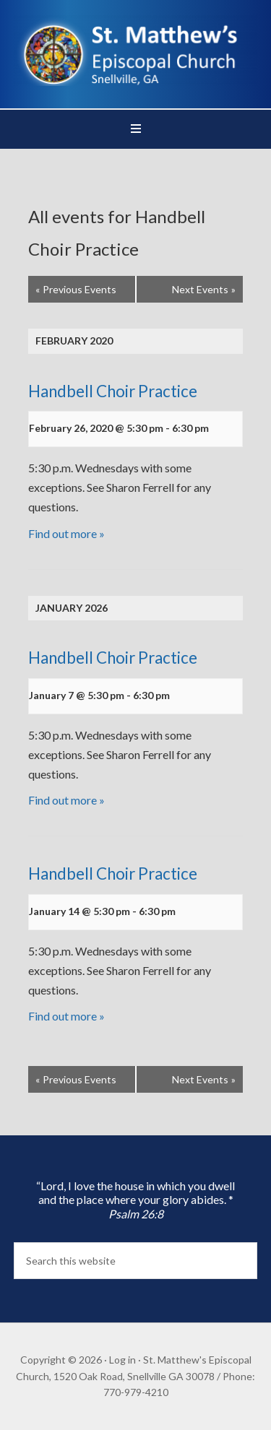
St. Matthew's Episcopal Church (136, 50)
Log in (122, 1359)
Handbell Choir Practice (112, 391)
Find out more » (66, 533)
